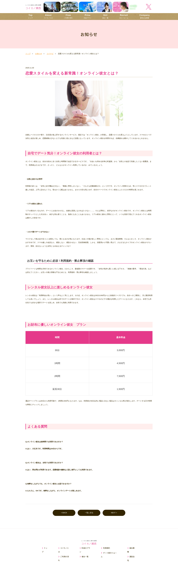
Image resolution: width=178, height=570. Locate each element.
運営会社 (133, 553)
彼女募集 (133, 548)
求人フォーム (123, 16)
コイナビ (50, 54)
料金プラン (87, 16)
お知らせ (38, 54)
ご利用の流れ (68, 16)
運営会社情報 (145, 16)
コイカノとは (48, 16)
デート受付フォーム (111, 553)
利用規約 (106, 548)
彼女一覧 (105, 16)
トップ (30, 16)
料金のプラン (87, 548)
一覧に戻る (89, 513)
